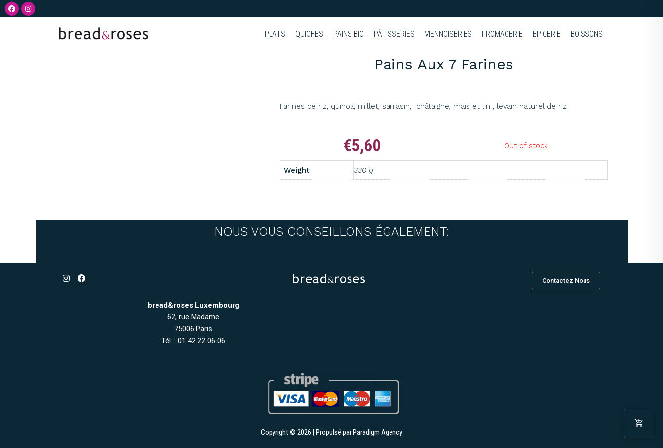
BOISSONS (587, 34)
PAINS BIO (348, 34)
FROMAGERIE (502, 34)
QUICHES (309, 34)
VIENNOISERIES (448, 34)
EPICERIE (547, 34)
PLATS (275, 34)
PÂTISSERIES (394, 34)
